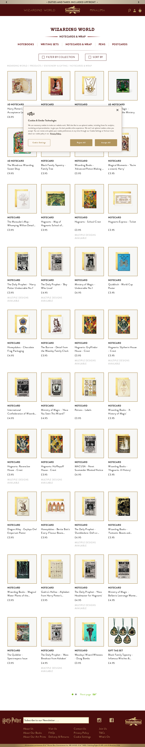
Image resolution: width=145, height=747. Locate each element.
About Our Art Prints (34, 737)
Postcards (120, 44)
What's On (104, 737)
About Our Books (32, 733)
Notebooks (26, 44)
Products (35, 65)
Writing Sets (50, 44)
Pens (102, 44)
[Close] (117, 110)
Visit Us (52, 729)
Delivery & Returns (58, 737)
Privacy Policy (81, 733)
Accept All (106, 142)
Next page (85, 694)
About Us (28, 729)
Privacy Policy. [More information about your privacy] (55, 133)
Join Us (103, 729)
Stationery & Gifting (56, 65)
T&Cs (102, 733)
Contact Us (80, 729)
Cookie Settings (82, 737)
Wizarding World (17, 65)
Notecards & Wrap (78, 44)
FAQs (51, 733)
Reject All (81, 142)
